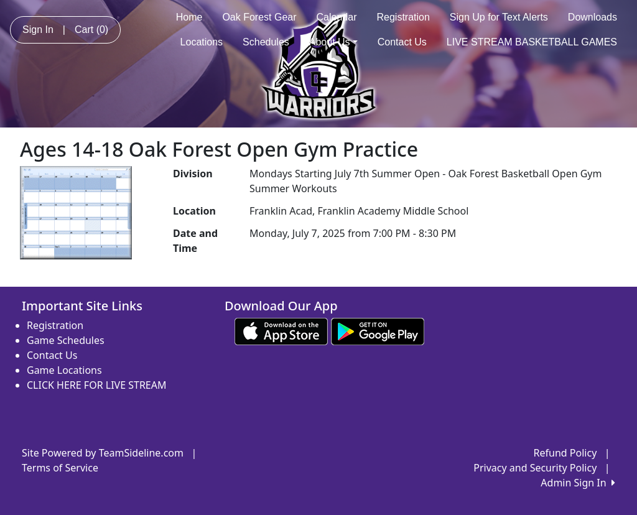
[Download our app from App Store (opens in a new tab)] (281, 330)
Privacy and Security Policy (535, 468)
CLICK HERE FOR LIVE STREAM (97, 385)
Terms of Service (60, 468)
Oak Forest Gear (259, 17)
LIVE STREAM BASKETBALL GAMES (532, 42)
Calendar (337, 17)
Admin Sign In (578, 482)
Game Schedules (66, 340)
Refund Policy (565, 453)
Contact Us (402, 42)
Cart (91, 29)
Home (189, 17)
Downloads (592, 17)
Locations (201, 42)
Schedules (266, 42)
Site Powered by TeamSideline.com (103, 453)
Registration (402, 17)
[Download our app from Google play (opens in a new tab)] (377, 330)
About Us (333, 42)
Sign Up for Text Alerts (499, 17)
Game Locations (64, 370)
